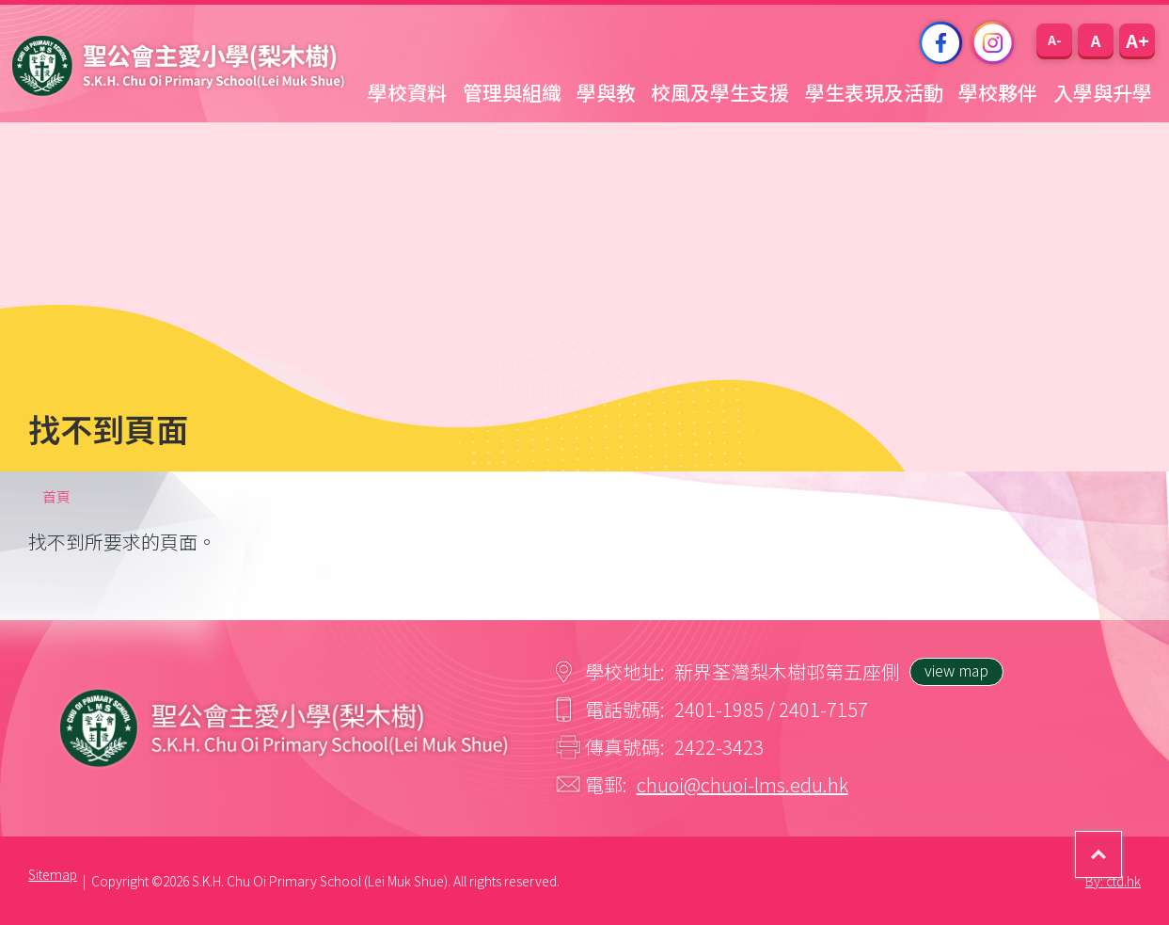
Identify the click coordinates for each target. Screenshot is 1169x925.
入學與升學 (1102, 92)
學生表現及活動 (874, 92)
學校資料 (407, 92)
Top (1121, 841)
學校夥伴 (997, 92)
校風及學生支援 (720, 92)
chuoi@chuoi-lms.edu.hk (742, 784)
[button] (1054, 40)
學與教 (606, 92)
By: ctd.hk (1113, 880)
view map (956, 670)
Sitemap (52, 874)
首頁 (56, 496)
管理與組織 (512, 92)
